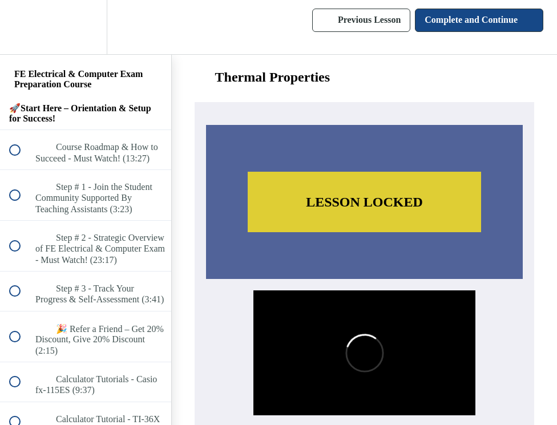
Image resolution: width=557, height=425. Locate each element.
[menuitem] (85, 27)
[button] (21, 27)
